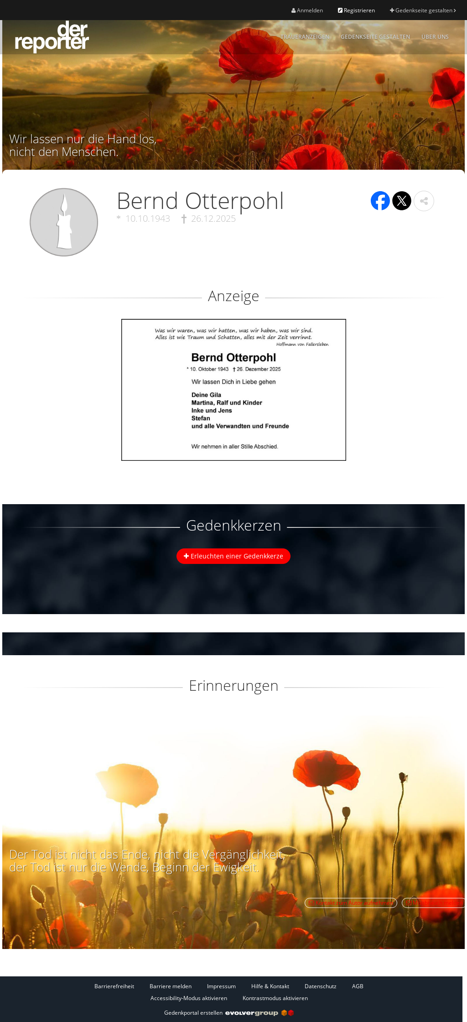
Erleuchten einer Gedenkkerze (233, 556)
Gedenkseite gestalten (423, 10)
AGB (357, 986)
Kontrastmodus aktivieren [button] (275, 998)
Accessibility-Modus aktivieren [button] (188, 998)
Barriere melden (171, 986)
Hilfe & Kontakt (270, 986)
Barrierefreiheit (114, 986)
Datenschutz (321, 986)
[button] (424, 201)
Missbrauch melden (434, 903)
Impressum (221, 986)
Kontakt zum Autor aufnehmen (351, 903)
